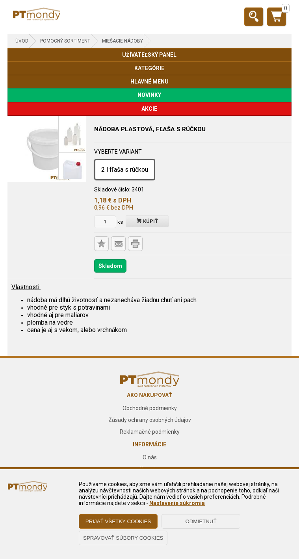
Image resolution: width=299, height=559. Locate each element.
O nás (150, 457)
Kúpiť (147, 221)
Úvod (21, 41)
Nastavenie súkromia (177, 503)
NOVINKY (149, 95)
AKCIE (149, 109)
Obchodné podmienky (150, 408)
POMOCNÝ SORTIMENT (65, 41)
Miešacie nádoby (122, 41)
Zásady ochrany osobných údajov (149, 420)
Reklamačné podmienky (150, 432)
